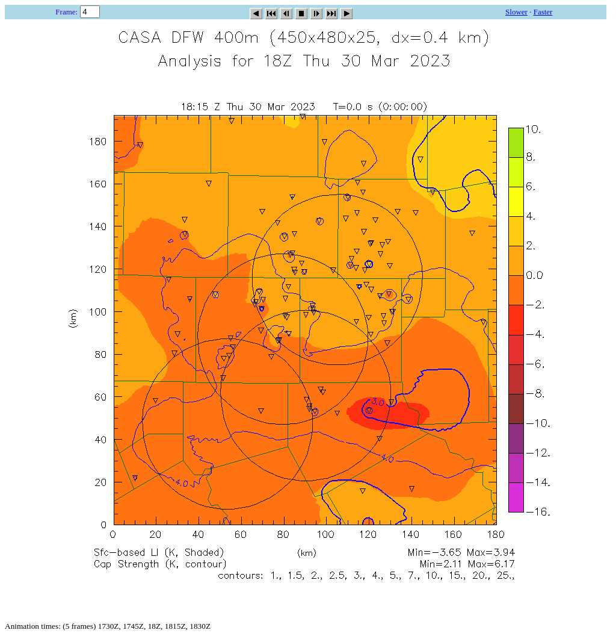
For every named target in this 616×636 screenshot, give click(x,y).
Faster (543, 11)
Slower (516, 11)
